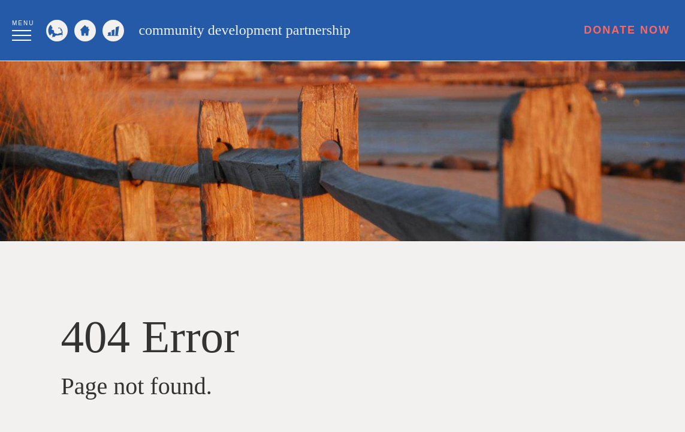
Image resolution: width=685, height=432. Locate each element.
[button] (23, 28)
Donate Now (627, 30)
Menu (23, 23)
